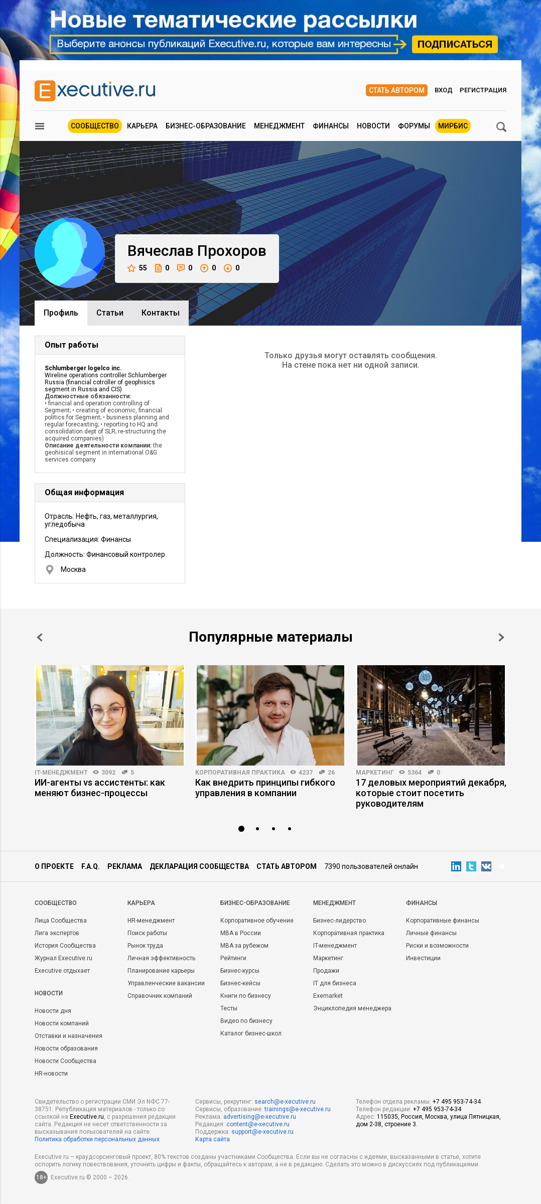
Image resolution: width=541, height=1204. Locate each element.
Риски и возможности (437, 945)
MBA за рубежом (244, 945)
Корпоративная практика (240, 772)
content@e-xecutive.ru (258, 1124)
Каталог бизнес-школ (251, 1033)
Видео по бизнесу (246, 1020)
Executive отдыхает (62, 970)
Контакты (161, 313)
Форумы (414, 126)
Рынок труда (145, 945)
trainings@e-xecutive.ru (297, 1109)
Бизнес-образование (206, 126)
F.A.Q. (90, 866)
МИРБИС (453, 126)
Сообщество (95, 126)
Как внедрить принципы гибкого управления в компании (265, 787)
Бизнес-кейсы (240, 983)
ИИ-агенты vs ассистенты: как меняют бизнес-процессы (100, 787)
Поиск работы (147, 933)
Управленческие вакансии (166, 983)
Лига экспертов (57, 933)
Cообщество (56, 903)
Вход (444, 90)
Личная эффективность (161, 958)
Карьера (142, 126)
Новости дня (53, 1010)
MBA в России (240, 933)
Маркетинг (375, 772)
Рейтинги (233, 958)
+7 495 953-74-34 (457, 1101)
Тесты (228, 1008)
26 (331, 772)
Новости (373, 126)
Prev (40, 637)
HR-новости (51, 1073)
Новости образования (66, 1048)
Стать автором (397, 90)
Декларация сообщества (199, 866)
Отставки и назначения (68, 1035)
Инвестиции (423, 958)
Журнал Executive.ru (63, 958)
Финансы (331, 126)
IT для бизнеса (334, 983)
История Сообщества (65, 945)
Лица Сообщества (61, 920)
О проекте (54, 866)
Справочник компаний (159, 995)
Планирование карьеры (161, 970)
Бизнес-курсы (239, 970)
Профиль (61, 313)
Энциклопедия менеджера (352, 1008)
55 (137, 268)
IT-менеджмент (61, 772)
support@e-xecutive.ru (262, 1131)
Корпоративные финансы (442, 920)
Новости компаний (62, 1023)
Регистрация (483, 90)
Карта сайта (212, 1139)
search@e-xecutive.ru (285, 1101)
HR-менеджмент (151, 920)
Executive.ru (87, 1116)
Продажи (326, 970)
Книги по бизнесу (245, 995)
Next (501, 637)
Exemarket (328, 995)
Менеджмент (279, 126)
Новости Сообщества (65, 1061)
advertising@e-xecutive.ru (259, 1116)
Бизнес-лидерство (339, 920)
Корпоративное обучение (257, 920)
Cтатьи (109, 313)
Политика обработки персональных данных (97, 1139)
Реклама (124, 866)
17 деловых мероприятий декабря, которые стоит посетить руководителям (431, 793)
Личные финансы (431, 933)
